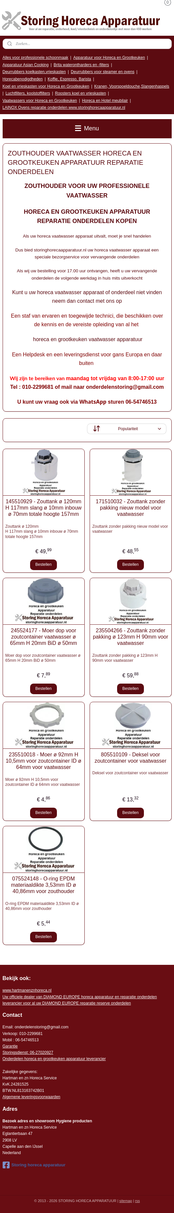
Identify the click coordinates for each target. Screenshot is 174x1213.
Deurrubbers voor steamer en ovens (102, 71)
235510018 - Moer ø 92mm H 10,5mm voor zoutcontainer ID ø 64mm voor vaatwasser (43, 761)
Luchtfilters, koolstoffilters (28, 93)
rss (137, 1201)
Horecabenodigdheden (23, 79)
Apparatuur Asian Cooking (26, 65)
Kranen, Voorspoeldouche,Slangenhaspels (131, 86)
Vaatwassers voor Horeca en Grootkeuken (40, 100)
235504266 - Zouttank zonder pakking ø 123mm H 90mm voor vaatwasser (130, 637)
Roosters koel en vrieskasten (80, 93)
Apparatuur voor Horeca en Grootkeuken (109, 57)
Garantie (10, 1046)
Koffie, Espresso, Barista (69, 79)
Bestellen (43, 564)
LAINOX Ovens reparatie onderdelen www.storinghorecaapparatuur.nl (64, 107)
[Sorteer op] (126, 429)
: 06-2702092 (39, 1052)
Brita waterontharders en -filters (81, 65)
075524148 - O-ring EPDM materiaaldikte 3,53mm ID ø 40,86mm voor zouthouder (43, 885)
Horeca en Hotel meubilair (105, 100)
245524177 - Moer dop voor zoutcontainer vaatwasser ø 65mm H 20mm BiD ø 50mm (43, 637)
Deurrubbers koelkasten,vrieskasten (34, 71)
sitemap (125, 1201)
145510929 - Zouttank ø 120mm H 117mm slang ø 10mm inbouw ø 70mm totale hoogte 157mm (43, 508)
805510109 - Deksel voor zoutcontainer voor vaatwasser (130, 758)
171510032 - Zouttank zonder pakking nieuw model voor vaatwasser (130, 508)
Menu (87, 128)
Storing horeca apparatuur (34, 1165)
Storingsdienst (15, 1052)
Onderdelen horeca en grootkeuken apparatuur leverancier (54, 1058)
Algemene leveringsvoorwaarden (32, 1097)
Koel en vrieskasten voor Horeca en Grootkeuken (46, 86)
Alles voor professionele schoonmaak (35, 57)
